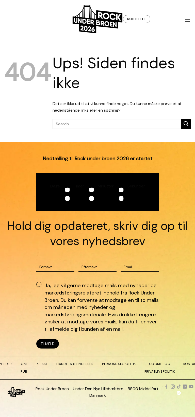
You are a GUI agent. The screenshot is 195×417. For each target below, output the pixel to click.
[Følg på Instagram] (172, 387)
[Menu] (188, 19)
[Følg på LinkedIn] (185, 387)
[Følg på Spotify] (179, 393)
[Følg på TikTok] (179, 387)
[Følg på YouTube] (191, 387)
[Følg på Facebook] (166, 387)
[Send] (186, 124)
